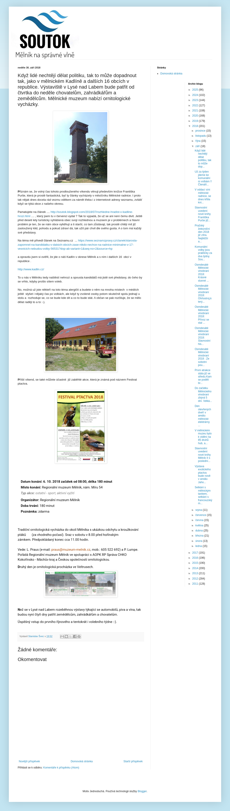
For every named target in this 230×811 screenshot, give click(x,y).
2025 (195, 89)
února (199, 541)
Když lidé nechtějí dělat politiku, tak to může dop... (203, 158)
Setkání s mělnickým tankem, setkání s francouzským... (203, 495)
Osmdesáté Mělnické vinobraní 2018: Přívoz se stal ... (202, 314)
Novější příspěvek (29, 761)
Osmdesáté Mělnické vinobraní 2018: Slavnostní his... (202, 336)
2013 (195, 573)
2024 (195, 95)
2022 (195, 105)
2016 (195, 557)
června (199, 520)
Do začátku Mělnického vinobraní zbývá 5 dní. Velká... (203, 395)
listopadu (201, 135)
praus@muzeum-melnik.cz (70, 550)
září (197, 146)
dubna (199, 530)
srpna (199, 509)
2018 (195, 126)
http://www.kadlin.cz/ (31, 269)
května (199, 525)
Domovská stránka (82, 761)
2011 (195, 583)
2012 (195, 578)
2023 (195, 100)
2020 (195, 115)
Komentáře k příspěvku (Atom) (61, 767)
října (198, 140)
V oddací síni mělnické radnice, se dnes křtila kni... (203, 196)
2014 (195, 568)
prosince (200, 130)
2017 (195, 552)
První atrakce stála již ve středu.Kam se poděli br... (203, 377)
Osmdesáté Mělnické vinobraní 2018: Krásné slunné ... (202, 272)
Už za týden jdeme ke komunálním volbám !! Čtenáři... (203, 178)
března (199, 535)
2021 (195, 110)
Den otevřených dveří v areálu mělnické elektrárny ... (203, 416)
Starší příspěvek (133, 761)
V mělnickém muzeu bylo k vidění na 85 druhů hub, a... (203, 437)
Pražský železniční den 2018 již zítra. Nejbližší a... (202, 233)
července (201, 515)
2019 (195, 121)
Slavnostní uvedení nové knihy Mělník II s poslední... (203, 455)
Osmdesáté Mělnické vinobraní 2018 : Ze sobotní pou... (202, 357)
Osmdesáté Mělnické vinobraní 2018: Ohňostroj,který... (203, 293)
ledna (199, 546)
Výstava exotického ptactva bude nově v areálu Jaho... (203, 474)
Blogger (142, 791)
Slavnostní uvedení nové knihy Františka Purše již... (203, 214)
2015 (195, 562)
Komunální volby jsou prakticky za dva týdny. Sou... (203, 253)
